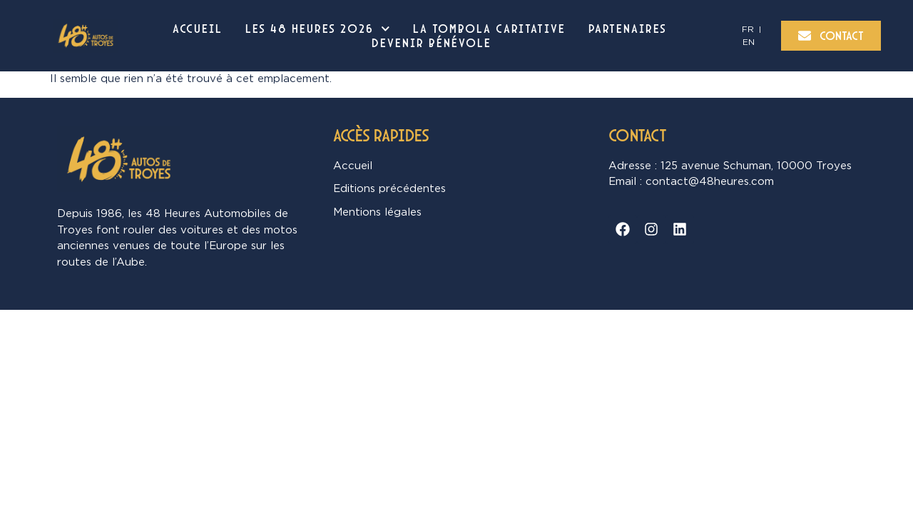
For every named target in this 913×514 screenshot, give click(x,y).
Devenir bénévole (431, 43)
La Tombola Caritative (489, 28)
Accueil (198, 28)
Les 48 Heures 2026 (317, 28)
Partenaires (627, 28)
